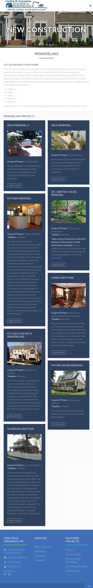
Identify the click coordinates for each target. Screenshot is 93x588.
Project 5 (70, 549)
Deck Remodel (72, 570)
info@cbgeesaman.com (17, 557)
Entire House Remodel (76, 566)
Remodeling (40, 551)
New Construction (40, 44)
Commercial (40, 555)
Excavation (40, 560)
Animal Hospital (73, 554)
